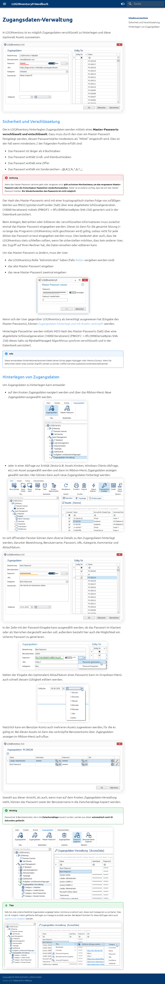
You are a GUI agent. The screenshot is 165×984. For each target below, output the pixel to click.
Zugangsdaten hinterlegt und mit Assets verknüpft (70, 323)
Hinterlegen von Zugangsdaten (144, 26)
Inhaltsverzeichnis (138, 17)
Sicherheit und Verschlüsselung (144, 22)
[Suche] (145, 4)
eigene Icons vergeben (15, 918)
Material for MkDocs (22, 980)
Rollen (80, 260)
